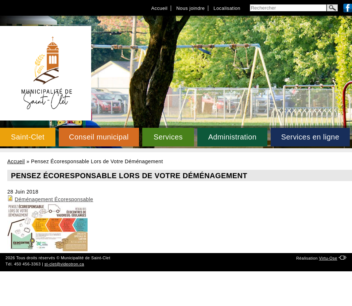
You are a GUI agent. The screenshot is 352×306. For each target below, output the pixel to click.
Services (168, 137)
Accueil (159, 8)
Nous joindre (190, 8)
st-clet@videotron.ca (64, 264)
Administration (232, 137)
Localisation (226, 8)
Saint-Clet (28, 137)
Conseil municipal (99, 137)
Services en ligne (310, 137)
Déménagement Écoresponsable (54, 199)
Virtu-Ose (328, 258)
